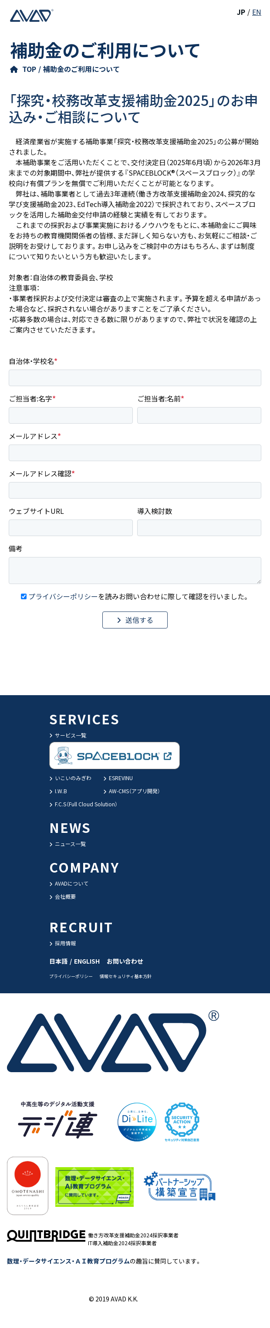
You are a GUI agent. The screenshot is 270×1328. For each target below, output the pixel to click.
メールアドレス (33, 436)
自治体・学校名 (31, 361)
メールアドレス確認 (40, 473)
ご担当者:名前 (159, 398)
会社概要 (62, 896)
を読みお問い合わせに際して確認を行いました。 (139, 596)
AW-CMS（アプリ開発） (131, 791)
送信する (139, 620)
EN (256, 12)
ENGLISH (87, 961)
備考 (16, 548)
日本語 (58, 961)
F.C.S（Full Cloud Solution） (83, 804)
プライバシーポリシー (63, 596)
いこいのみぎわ (70, 777)
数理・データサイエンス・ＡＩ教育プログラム (68, 1261)
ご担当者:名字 (30, 398)
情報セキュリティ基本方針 (126, 976)
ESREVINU (118, 777)
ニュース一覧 (67, 843)
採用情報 (62, 943)
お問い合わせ (125, 961)
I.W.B (58, 791)
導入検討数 (154, 511)
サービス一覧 (67, 735)
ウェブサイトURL (36, 511)
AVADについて (68, 883)
